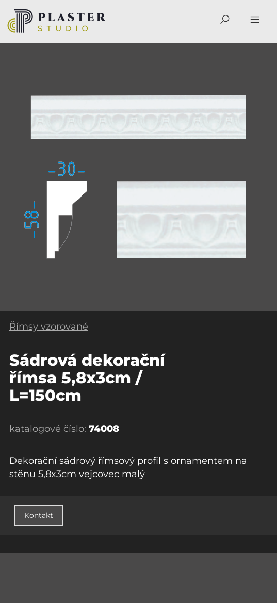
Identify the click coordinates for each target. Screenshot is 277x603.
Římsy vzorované (48, 326)
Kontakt (38, 515)
